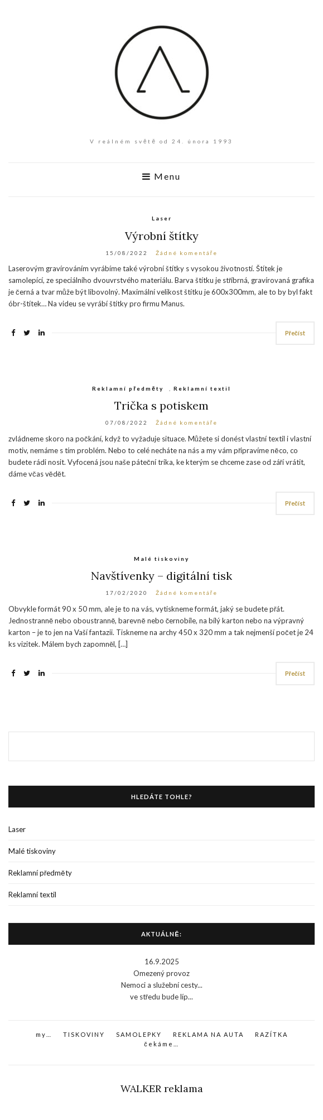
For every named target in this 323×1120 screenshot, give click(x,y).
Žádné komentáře (187, 252)
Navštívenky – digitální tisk (161, 576)
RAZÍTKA (271, 1034)
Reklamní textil (202, 388)
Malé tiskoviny (161, 558)
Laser (162, 218)
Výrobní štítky (162, 236)
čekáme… (161, 1043)
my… (44, 1034)
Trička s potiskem (161, 405)
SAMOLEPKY (139, 1034)
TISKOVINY (84, 1034)
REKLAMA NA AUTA (208, 1034)
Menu (161, 176)
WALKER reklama (161, 1088)
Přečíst (295, 333)
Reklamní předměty (127, 388)
